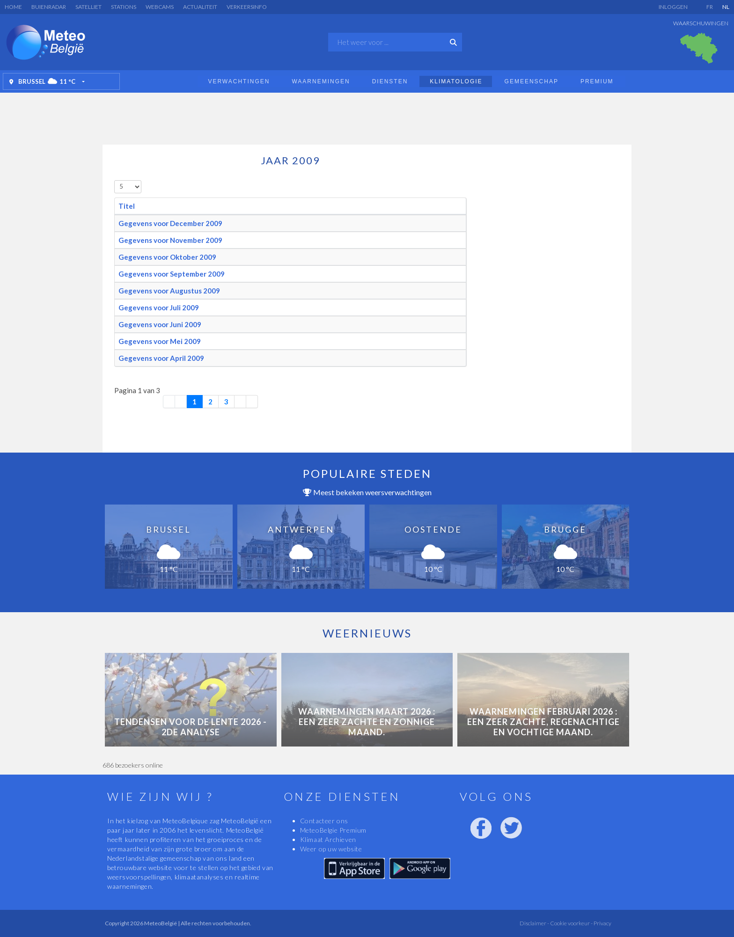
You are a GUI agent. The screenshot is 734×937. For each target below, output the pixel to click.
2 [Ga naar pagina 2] (210, 401)
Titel (126, 206)
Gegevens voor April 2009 (161, 358)
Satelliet (88, 6)
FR (709, 6)
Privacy (602, 923)
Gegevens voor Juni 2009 (159, 324)
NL (725, 6)
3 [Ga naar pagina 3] (226, 401)
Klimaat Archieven (328, 839)
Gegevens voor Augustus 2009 (169, 290)
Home (13, 6)
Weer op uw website (331, 849)
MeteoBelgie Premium (333, 830)
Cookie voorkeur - (571, 923)
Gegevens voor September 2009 (171, 274)
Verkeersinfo (247, 6)
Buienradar (48, 6)
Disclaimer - (534, 923)
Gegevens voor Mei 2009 (159, 341)
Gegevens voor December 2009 (170, 223)
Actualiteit (200, 6)
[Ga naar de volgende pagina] (240, 401)
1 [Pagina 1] (194, 401)
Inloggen (673, 6)
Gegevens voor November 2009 (170, 240)
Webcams (160, 6)
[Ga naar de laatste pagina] (252, 401)
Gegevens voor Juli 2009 (158, 307)
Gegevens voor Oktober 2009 (167, 257)
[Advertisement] (367, 116)
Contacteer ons (324, 821)
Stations (123, 6)
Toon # (114, 180)
